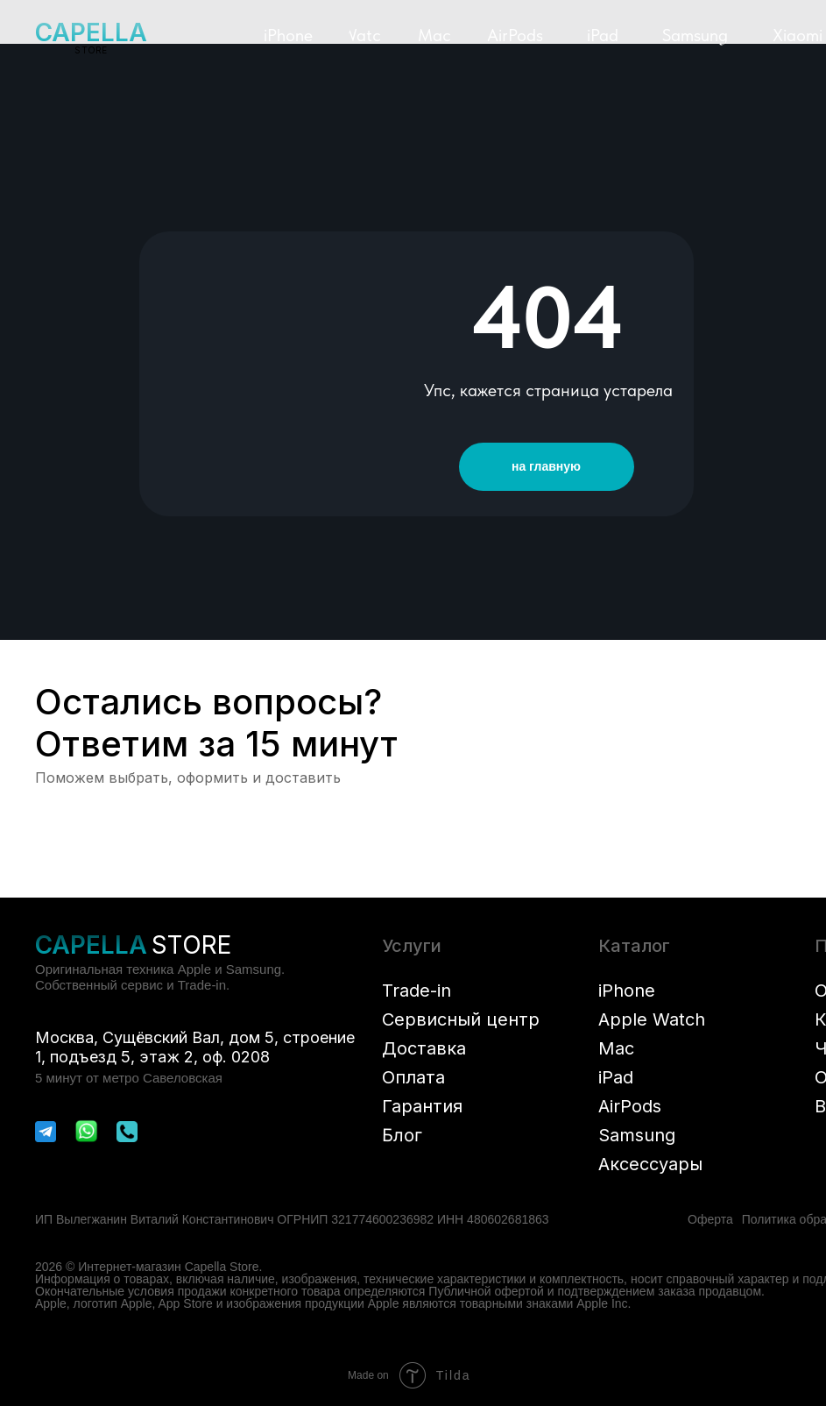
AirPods (629, 1106)
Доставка (424, 1048)
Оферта (710, 1219)
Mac (616, 1048)
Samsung (636, 1135)
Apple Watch (651, 1019)
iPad (615, 1077)
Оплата (413, 1077)
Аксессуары (650, 1164)
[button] (288, 35)
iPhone (626, 990)
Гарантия (422, 1106)
